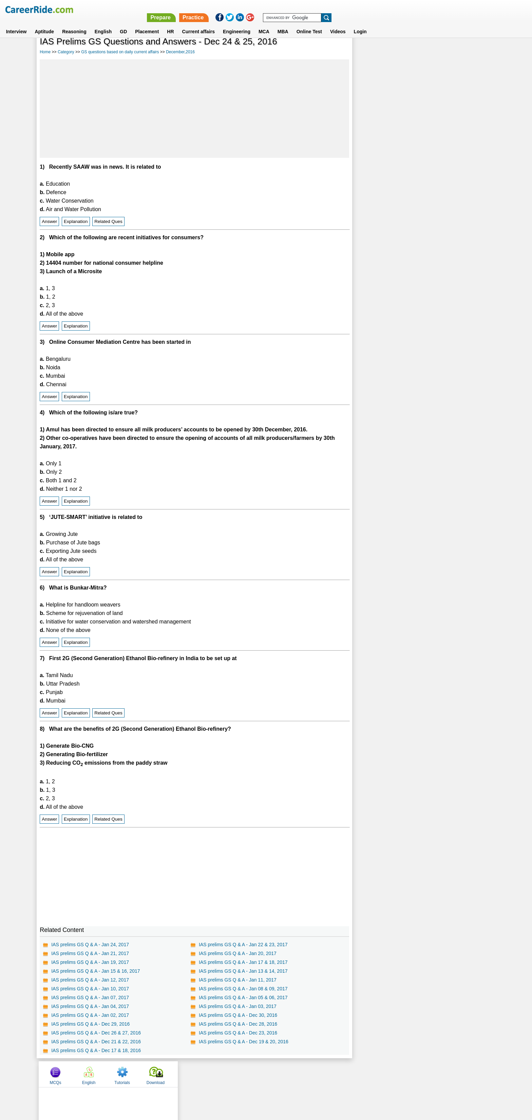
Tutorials (437, 52)
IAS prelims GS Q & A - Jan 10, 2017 (90, 988)
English (103, 23)
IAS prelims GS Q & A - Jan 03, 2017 (238, 1006)
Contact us (231, 1074)
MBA (283, 23)
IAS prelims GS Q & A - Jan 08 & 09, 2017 (243, 988)
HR (170, 23)
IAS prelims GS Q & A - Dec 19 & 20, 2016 (243, 1041)
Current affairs (198, 23)
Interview (16, 23)
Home (45, 52)
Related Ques (108, 221)
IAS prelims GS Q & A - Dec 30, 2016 (238, 1015)
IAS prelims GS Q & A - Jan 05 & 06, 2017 (243, 997)
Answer (49, 221)
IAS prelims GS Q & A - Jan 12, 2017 (90, 980)
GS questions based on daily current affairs (120, 52)
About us (204, 1074)
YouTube (314, 1074)
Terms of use (263, 1074)
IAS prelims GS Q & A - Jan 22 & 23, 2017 (243, 944)
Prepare (355, 9)
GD (123, 23)
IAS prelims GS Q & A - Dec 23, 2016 (238, 1032)
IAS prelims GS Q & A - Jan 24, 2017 (90, 944)
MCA (264, 23)
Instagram (340, 1074)
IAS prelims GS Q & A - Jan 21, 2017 (90, 953)
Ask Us (290, 1074)
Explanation (76, 221)
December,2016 (180, 52)
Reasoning (74, 23)
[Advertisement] (194, 108)
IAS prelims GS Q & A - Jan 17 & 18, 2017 (243, 962)
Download (471, 52)
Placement (147, 23)
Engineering (236, 23)
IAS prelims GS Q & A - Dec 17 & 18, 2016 (96, 1050)
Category (66, 52)
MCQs (371, 52)
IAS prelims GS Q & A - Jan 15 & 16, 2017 (95, 971)
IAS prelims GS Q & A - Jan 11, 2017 (238, 980)
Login (360, 23)
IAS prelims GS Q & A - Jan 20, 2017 (238, 953)
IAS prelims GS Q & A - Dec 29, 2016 (90, 1024)
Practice (388, 9)
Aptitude (44, 23)
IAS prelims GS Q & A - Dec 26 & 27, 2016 (96, 1032)
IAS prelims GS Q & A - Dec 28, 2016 (238, 1024)
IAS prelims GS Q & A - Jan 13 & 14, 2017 (243, 971)
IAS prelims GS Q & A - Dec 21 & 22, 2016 (96, 1041)
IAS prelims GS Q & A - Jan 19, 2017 (90, 962)
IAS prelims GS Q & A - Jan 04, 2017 (90, 1006)
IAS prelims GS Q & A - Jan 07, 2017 (90, 997)
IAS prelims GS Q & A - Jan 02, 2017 (90, 1015)
